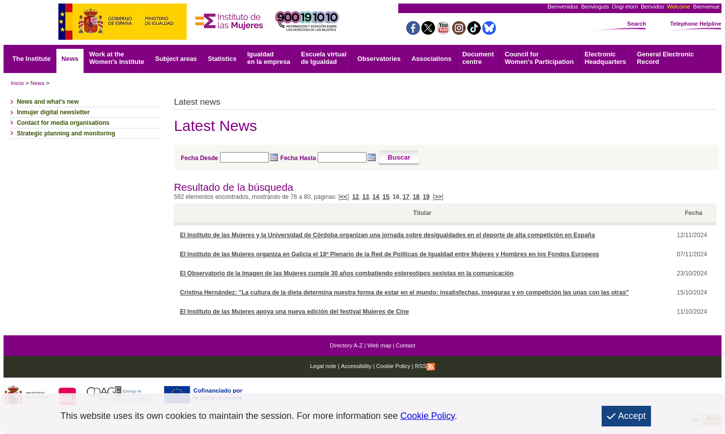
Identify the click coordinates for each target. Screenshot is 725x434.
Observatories (379, 58)
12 (355, 196)
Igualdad (268, 57)
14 (376, 196)
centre (478, 57)
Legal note (323, 366)
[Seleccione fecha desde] (244, 157)
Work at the (116, 57)
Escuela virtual (323, 57)
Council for (538, 57)
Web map (380, 345)
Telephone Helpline (695, 24)
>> (438, 196)
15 (386, 196)
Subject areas (176, 58)
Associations (431, 58)
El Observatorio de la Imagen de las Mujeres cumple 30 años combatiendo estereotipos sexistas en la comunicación (347, 273)
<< (343, 196)
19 (426, 196)
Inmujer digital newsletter (53, 112)
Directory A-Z (346, 345)
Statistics (222, 58)
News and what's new (48, 101)
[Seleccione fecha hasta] (342, 157)
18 (416, 196)
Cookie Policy (392, 366)
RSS (425, 366)
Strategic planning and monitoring (66, 133)
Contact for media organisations (63, 122)
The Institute (32, 58)
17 (406, 196)
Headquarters (605, 57)
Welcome (678, 7)
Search (636, 24)
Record (665, 57)
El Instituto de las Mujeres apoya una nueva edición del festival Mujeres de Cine (294, 311)
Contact (405, 345)
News (69, 58)
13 (365, 196)
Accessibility (356, 366)
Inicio (17, 83)
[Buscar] (399, 158)
